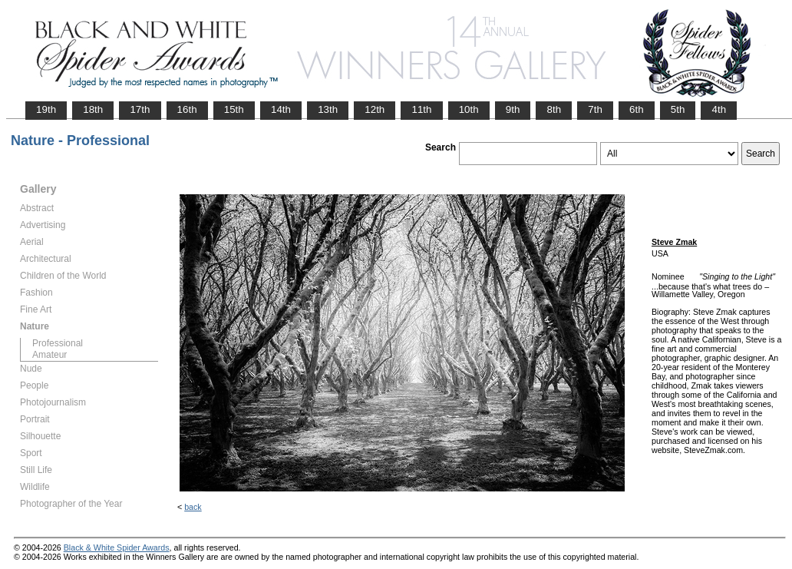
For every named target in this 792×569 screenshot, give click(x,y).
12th (374, 109)
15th (234, 109)
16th (187, 109)
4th (718, 109)
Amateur (49, 354)
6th (636, 109)
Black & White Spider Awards (117, 547)
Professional (57, 343)
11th (421, 109)
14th (280, 109)
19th (46, 109)
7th (595, 109)
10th (468, 109)
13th (327, 109)
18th (92, 109)
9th (513, 109)
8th (553, 109)
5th (678, 109)
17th (139, 109)
